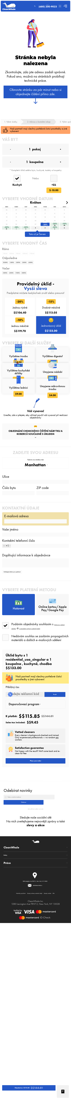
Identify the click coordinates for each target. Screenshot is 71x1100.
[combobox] (6, 740)
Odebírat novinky (18, 1024)
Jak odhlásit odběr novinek (35, 1059)
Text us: (41, 6)
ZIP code (42, 663)
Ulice (5, 646)
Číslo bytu (9, 663)
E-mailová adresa (16, 697)
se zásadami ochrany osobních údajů (36, 844)
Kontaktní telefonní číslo (18, 732)
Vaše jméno (10, 715)
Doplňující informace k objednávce (26, 753)
